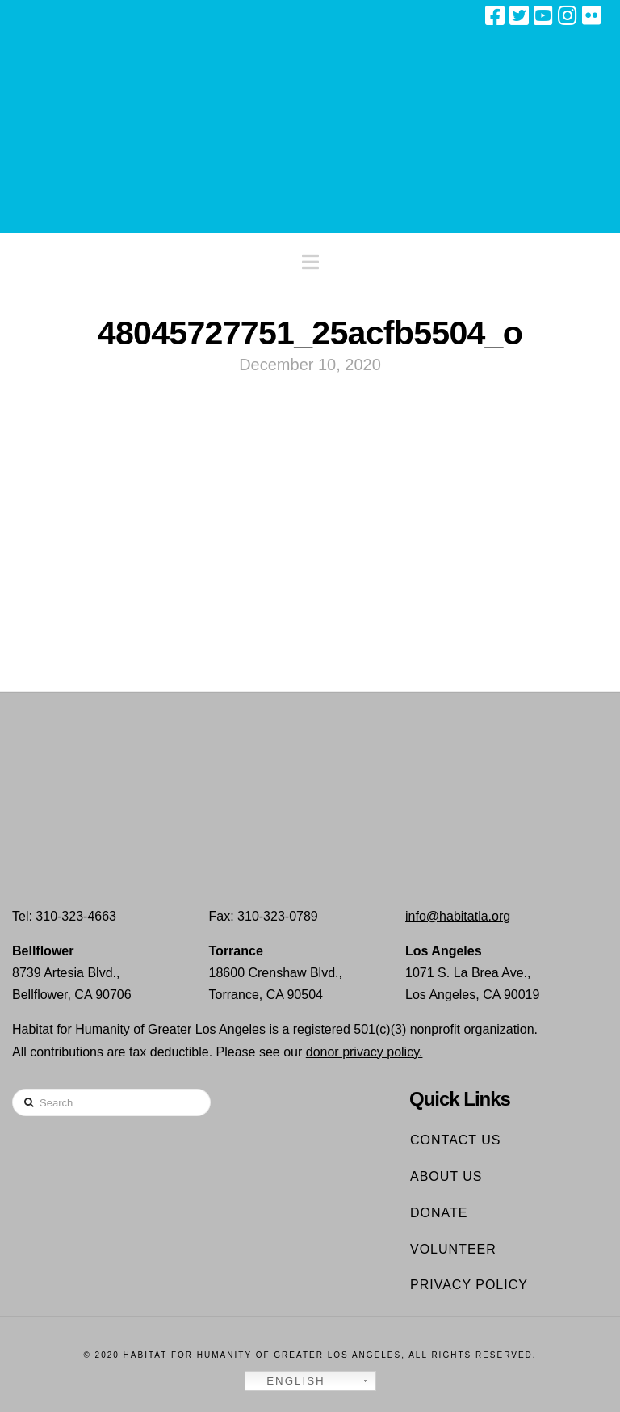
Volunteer (453, 1249)
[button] (310, 258)
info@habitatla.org (457, 916)
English (287, 1381)
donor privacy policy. (364, 1052)
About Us (446, 1176)
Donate (438, 1213)
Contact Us (455, 1140)
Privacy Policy (469, 1285)
